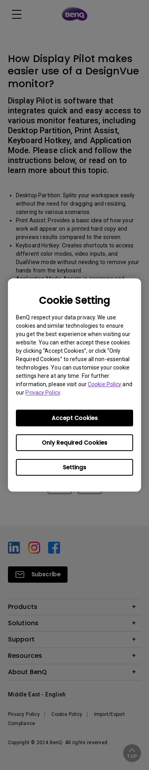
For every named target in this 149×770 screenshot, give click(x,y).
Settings (74, 467)
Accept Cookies (75, 418)
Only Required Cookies (74, 443)
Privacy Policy (42, 392)
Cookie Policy (104, 384)
